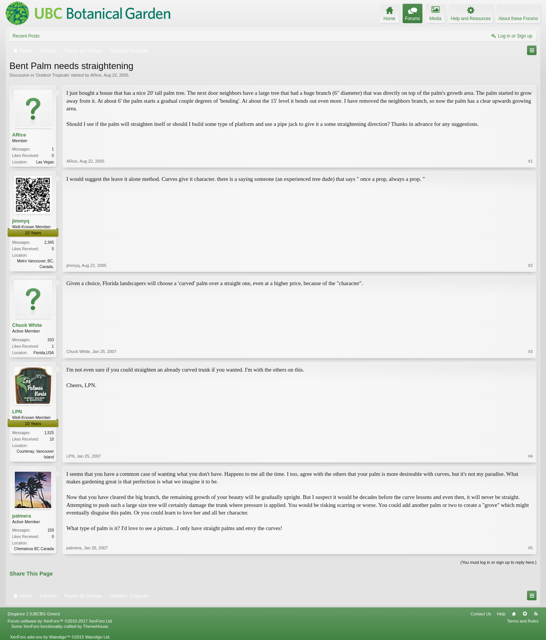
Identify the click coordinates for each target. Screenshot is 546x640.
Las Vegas (45, 162)
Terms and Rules (522, 621)
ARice (95, 75)
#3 (530, 351)
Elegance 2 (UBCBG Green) (34, 614)
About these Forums (518, 18)
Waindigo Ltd (97, 637)
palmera (21, 516)
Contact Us (481, 614)
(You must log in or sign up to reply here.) (498, 562)
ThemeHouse (95, 626)
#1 (530, 161)
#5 (530, 548)
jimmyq (21, 221)
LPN (17, 411)
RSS (535, 613)
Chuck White (27, 325)
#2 (530, 265)
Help (501, 614)
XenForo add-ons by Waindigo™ (40, 637)
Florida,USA (43, 353)
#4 (530, 456)
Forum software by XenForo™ (60, 621)
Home (513, 613)
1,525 (49, 433)
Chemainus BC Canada (34, 549)
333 (50, 340)
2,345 (49, 242)
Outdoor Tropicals (52, 75)
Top (524, 613)
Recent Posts (26, 36)
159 (50, 530)
